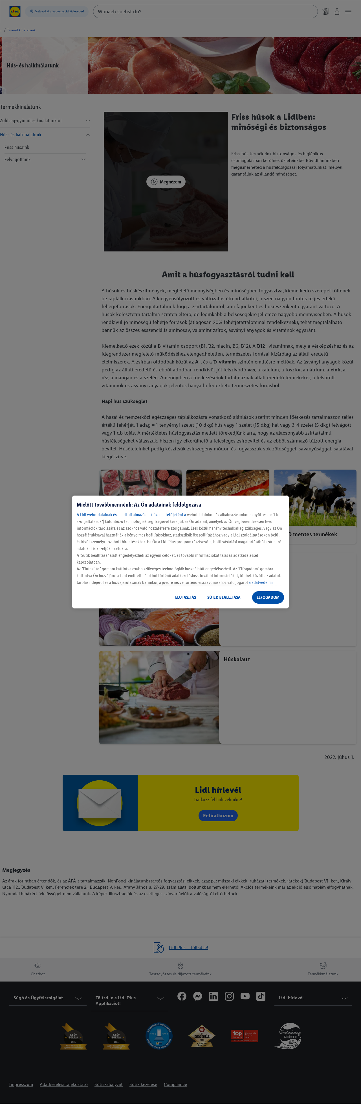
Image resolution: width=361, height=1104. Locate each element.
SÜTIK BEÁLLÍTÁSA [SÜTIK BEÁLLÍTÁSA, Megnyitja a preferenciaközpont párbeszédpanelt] (224, 597)
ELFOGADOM (268, 597)
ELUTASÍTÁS (185, 597)
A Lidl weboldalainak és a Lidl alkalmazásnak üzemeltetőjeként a (131, 514)
